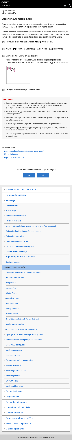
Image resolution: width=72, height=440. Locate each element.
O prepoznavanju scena (14, 158)
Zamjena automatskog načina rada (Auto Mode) (24, 151)
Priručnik (6, 5)
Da (29, 175)
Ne (43, 175)
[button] (69, 5)
